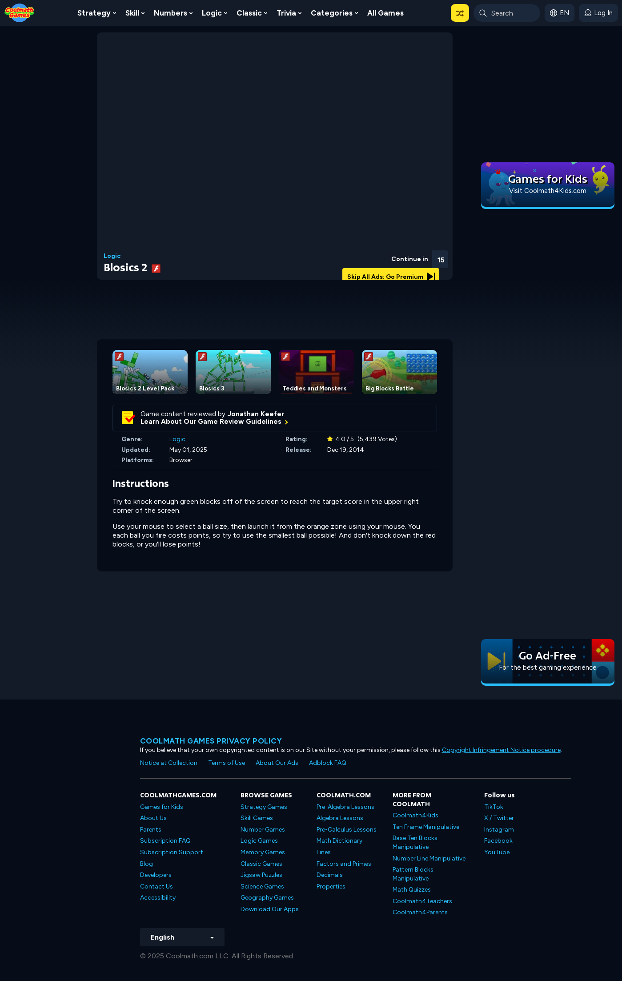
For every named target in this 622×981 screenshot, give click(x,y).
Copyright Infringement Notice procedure (501, 750)
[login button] (598, 13)
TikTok (493, 807)
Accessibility (158, 897)
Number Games (263, 829)
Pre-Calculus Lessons (347, 829)
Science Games (262, 886)
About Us (153, 818)
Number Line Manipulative (429, 858)
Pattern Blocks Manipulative (413, 874)
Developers (156, 875)
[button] (460, 13)
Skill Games (257, 818)
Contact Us (156, 886)
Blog (146, 864)
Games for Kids (161, 807)
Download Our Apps (270, 909)
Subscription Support (171, 852)
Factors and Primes (344, 864)
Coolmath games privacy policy (211, 740)
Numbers (170, 12)
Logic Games (259, 840)
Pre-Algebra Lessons (345, 807)
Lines (324, 852)
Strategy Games (264, 807)
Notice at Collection (168, 763)
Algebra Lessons (340, 818)
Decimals (330, 875)
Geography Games (267, 897)
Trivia (286, 12)
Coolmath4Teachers (422, 901)
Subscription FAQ (165, 840)
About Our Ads (277, 763)
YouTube (497, 852)
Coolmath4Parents (420, 912)
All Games (385, 12)
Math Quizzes (412, 889)
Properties (331, 886)
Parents (150, 829)
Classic (249, 12)
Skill (132, 12)
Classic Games (261, 864)
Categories (332, 12)
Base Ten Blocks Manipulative (415, 842)
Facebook (498, 840)
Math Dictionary (339, 840)
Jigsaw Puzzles (261, 875)
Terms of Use (226, 763)
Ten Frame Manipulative (426, 827)
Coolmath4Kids (415, 815)
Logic (212, 12)
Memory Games (263, 852)
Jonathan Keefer (256, 414)
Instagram (499, 829)
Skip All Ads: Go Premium (391, 277)
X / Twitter (499, 818)
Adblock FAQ (327, 763)
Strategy (94, 12)
